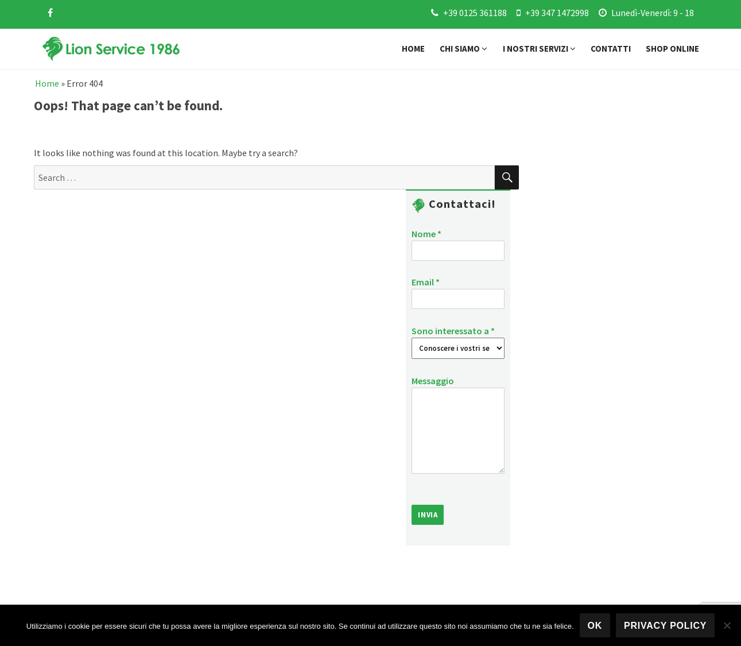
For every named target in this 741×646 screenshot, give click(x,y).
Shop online (672, 48)
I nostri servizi (539, 48)
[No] (726, 625)
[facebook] (50, 12)
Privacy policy (665, 625)
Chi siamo (463, 48)
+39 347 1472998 (557, 12)
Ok (595, 625)
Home (413, 48)
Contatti (611, 48)
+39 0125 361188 (475, 12)
